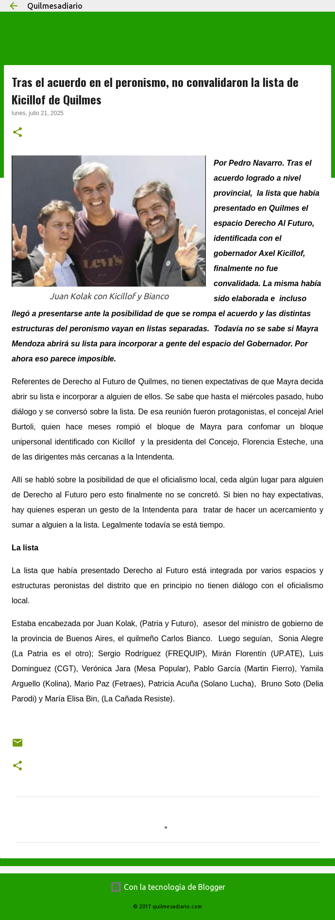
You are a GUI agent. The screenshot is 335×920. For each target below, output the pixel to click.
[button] (17, 133)
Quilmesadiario (55, 5)
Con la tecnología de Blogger (167, 887)
